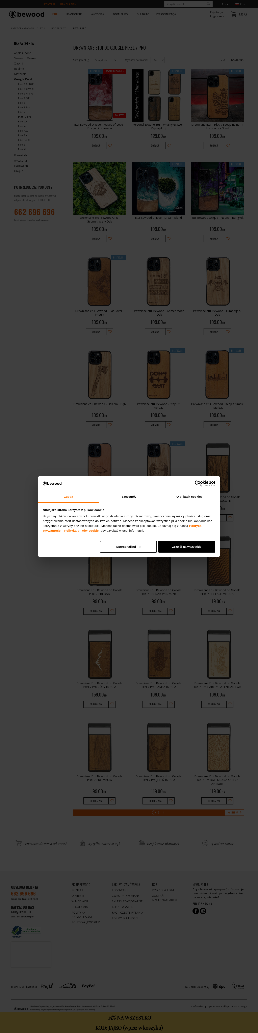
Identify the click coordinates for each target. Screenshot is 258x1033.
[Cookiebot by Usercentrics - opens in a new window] (197, 483)
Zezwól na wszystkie (186, 546)
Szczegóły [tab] (129, 496)
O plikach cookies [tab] (189, 496)
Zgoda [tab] (68, 496)
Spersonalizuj (128, 546)
